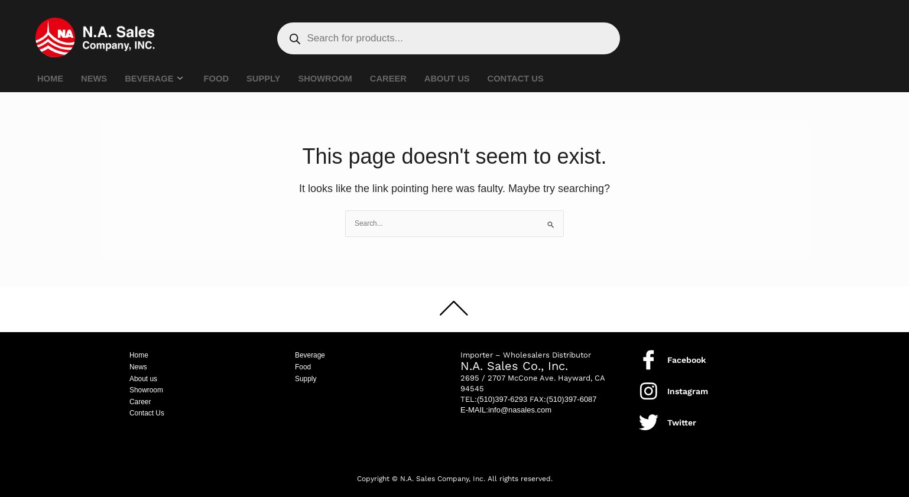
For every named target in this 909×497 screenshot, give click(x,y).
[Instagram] (648, 391)
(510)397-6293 (502, 399)
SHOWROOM (328, 79)
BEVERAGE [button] (155, 79)
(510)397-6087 (571, 399)
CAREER (393, 79)
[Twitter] (648, 422)
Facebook (686, 360)
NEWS (95, 79)
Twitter (681, 422)
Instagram (687, 391)
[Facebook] (648, 359)
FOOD (218, 79)
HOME (50, 79)
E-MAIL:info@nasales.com (505, 409)
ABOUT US (453, 79)
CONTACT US (522, 79)
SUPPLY (266, 79)
